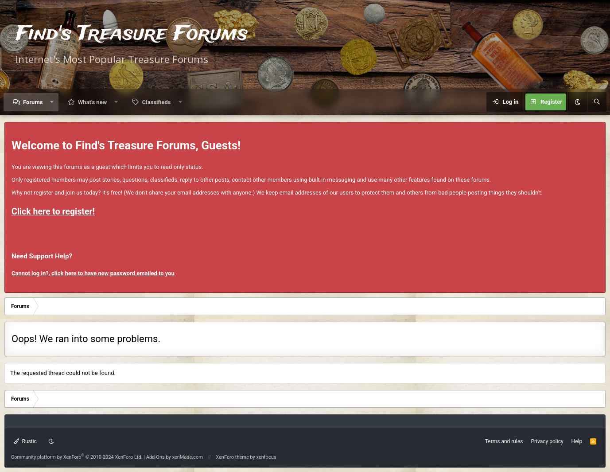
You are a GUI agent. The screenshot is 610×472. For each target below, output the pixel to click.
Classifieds (156, 102)
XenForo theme (232, 457)
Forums (33, 102)
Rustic (25, 441)
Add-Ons (155, 457)
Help (577, 441)
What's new (92, 102)
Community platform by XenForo (77, 457)
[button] (52, 102)
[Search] (596, 102)
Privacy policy (547, 441)
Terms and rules (504, 441)
